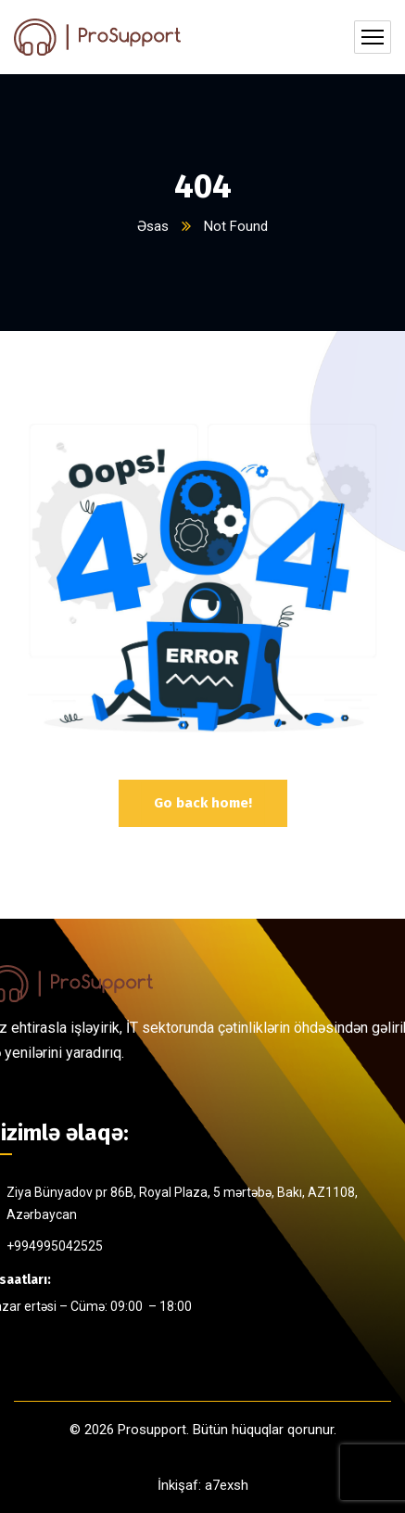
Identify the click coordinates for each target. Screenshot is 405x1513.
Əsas (153, 226)
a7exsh (226, 1485)
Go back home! (203, 803)
